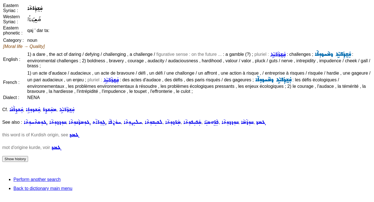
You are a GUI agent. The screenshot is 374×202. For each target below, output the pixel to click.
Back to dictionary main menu (42, 188)
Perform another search (37, 179)
